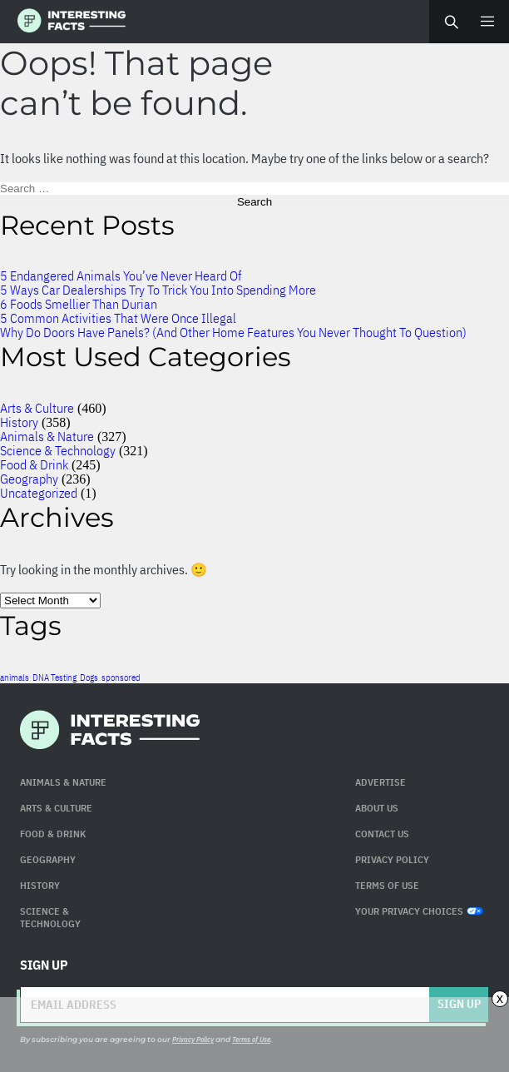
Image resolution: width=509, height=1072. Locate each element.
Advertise (380, 782)
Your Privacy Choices (419, 911)
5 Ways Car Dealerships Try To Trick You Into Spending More (158, 289)
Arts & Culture (37, 408)
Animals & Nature (47, 436)
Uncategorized (38, 492)
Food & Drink (34, 464)
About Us (376, 808)
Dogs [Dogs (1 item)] (89, 677)
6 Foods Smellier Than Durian (78, 303)
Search (450, 21)
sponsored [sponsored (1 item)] (121, 677)
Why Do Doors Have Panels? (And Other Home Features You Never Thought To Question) (233, 332)
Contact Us (382, 833)
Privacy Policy (392, 859)
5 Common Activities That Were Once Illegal (118, 318)
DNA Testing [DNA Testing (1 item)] (54, 677)
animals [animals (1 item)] (14, 677)
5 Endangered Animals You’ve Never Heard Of (120, 275)
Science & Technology (58, 450)
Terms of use (387, 885)
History (19, 422)
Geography (29, 478)
